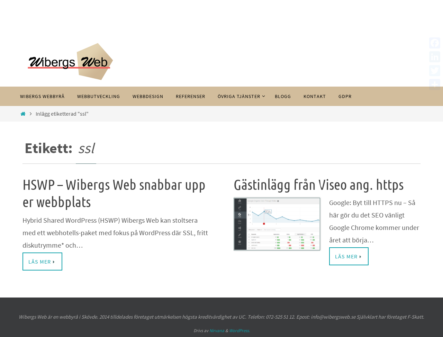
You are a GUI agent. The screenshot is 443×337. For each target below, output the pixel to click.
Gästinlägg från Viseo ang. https (319, 185)
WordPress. (239, 331)
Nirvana (216, 331)
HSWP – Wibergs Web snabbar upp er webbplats (114, 194)
